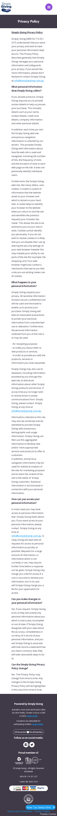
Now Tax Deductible (41, 807)
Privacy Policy (42, 811)
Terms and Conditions (19, 811)
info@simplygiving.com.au (29, 80)
